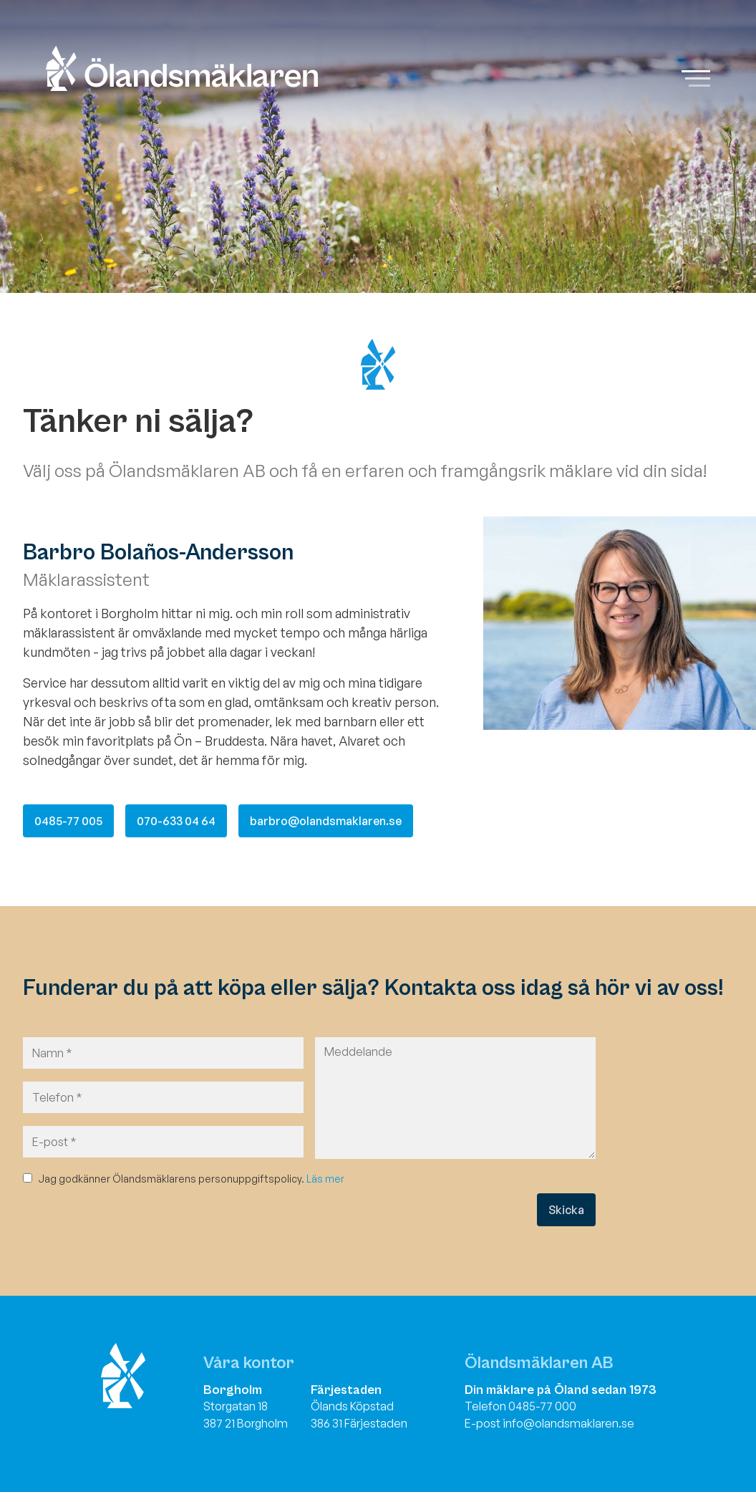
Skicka (566, 1210)
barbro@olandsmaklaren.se (326, 821)
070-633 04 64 (176, 821)
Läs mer (325, 1179)
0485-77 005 (68, 821)
